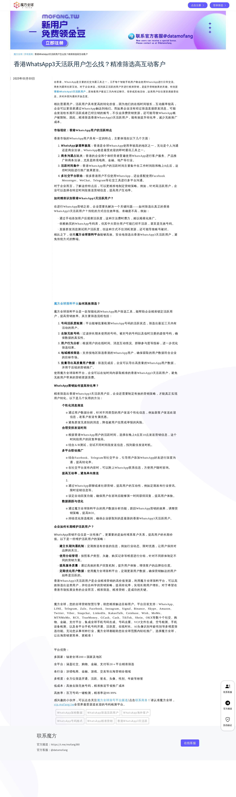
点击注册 (198, 5)
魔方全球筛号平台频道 (112, 700)
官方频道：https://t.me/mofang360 (58, 744)
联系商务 (141, 700)
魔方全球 (18, 54)
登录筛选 (220, 5)
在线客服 (190, 743)
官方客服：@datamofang (52, 750)
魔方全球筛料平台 (66, 303)
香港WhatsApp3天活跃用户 (70, 91)
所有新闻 (28, 54)
